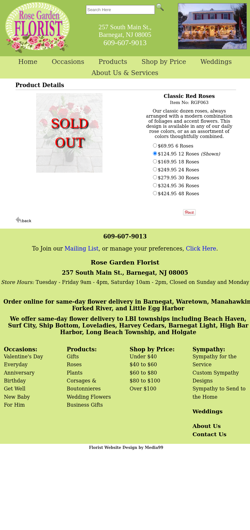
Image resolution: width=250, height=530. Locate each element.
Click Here (201, 248)
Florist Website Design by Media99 (126, 447)
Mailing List (82, 248)
